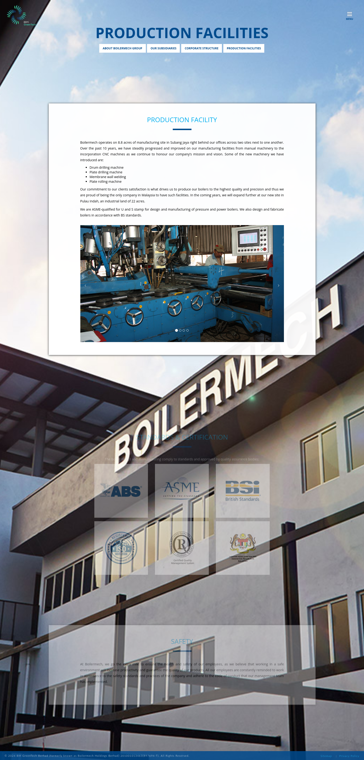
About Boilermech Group (122, 48)
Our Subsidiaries (163, 48)
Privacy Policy (349, 755)
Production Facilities (244, 48)
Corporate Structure (201, 48)
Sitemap (326, 755)
